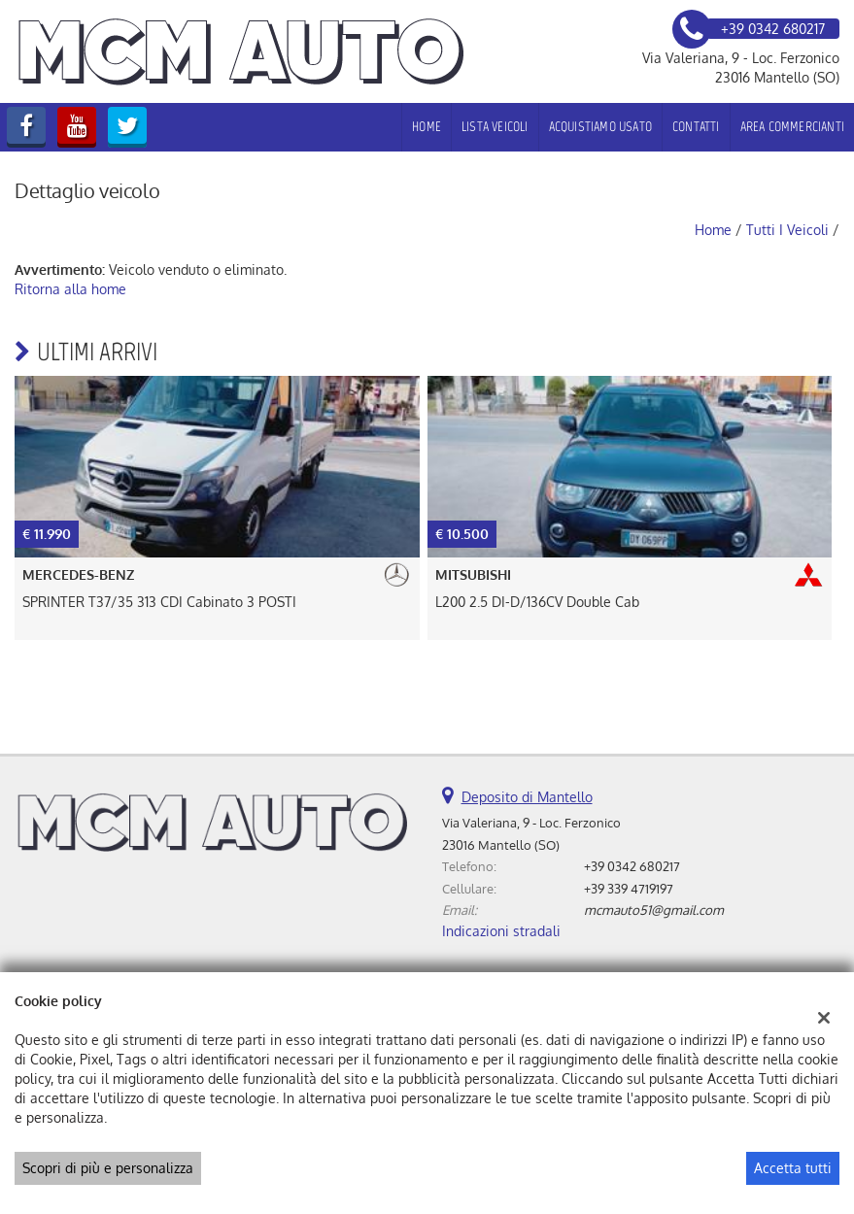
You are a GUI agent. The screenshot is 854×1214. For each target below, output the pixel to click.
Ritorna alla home (70, 289)
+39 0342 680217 (632, 866)
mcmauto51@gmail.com (654, 909)
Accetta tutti (793, 1168)
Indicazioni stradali (501, 931)
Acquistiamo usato (600, 126)
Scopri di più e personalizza (107, 1168)
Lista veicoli (495, 126)
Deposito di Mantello (527, 797)
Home (426, 126)
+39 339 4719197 (628, 888)
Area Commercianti (792, 126)
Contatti (696, 126)
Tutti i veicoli (787, 229)
